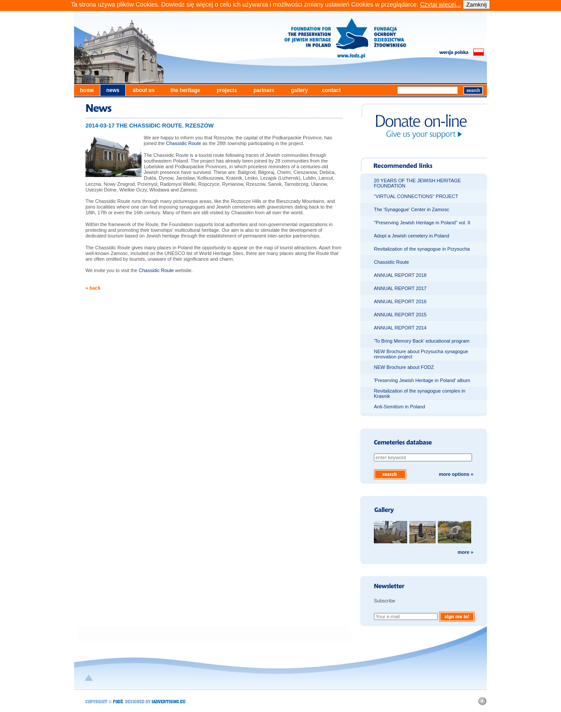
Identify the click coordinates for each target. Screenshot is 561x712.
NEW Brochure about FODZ (404, 367)
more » (465, 552)
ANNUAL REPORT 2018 (400, 275)
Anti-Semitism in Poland (399, 406)
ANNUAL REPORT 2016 (400, 301)
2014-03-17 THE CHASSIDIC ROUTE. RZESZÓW (149, 125)
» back (92, 287)
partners (263, 90)
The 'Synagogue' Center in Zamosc (411, 209)
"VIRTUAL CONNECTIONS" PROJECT (416, 196)
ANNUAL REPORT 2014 (400, 327)
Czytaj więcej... (440, 4)
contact (331, 90)
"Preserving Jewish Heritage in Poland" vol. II (422, 222)
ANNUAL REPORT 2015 (400, 314)
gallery (299, 90)
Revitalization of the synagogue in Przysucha (422, 249)
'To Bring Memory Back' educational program (421, 341)
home (87, 90)
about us (144, 90)
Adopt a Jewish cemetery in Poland (411, 235)
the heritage (185, 90)
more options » (456, 474)
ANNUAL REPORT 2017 (400, 288)
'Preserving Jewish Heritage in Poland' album (422, 380)
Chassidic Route (183, 143)
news (112, 90)
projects (227, 90)
